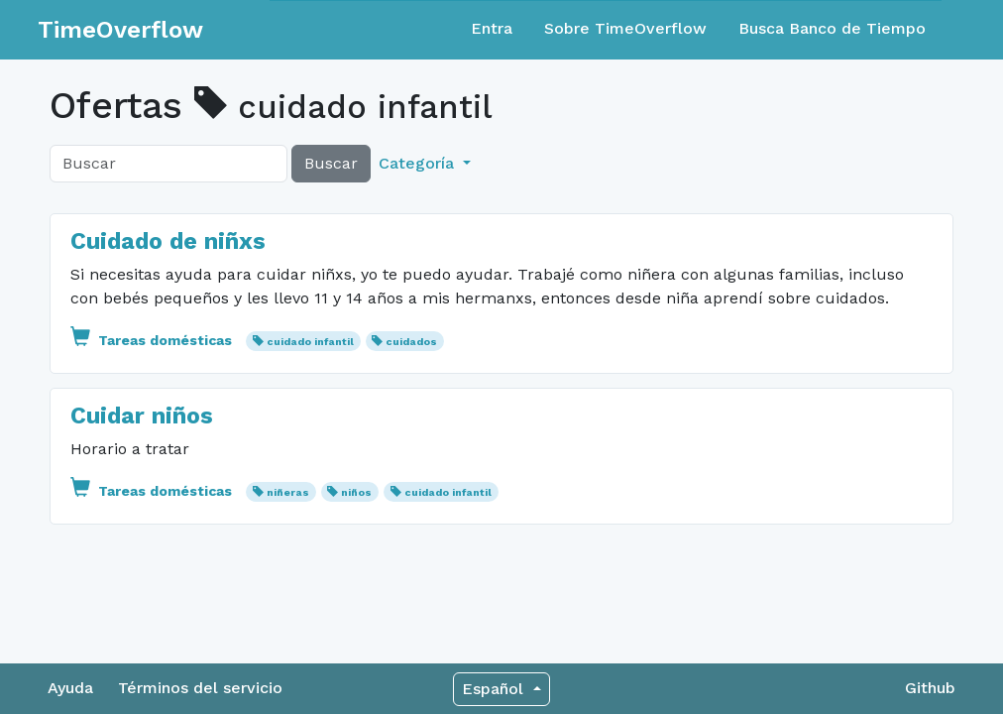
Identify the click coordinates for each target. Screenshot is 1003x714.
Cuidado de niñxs (168, 241)
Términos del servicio (200, 687)
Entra (491, 28)
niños (356, 492)
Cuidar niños (141, 415)
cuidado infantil (310, 341)
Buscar (331, 163)
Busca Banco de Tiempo (832, 28)
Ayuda (70, 687)
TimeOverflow (120, 30)
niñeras (288, 492)
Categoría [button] (419, 163)
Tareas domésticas (153, 340)
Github (930, 687)
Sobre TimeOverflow (625, 28)
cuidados (411, 341)
